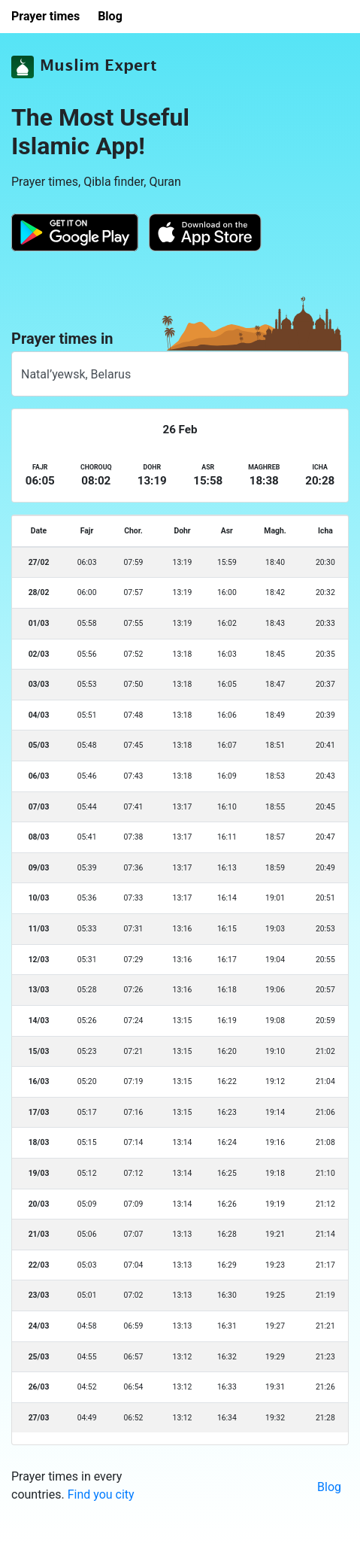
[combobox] (180, 373)
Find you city (101, 1494)
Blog (329, 1487)
